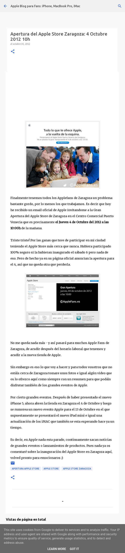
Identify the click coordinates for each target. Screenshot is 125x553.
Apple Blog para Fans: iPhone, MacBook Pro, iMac (45, 6)
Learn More (56, 549)
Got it (74, 549)
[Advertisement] (62, 86)
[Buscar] (119, 6)
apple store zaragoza (77, 468)
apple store (51, 468)
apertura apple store (25, 468)
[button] (12, 51)
